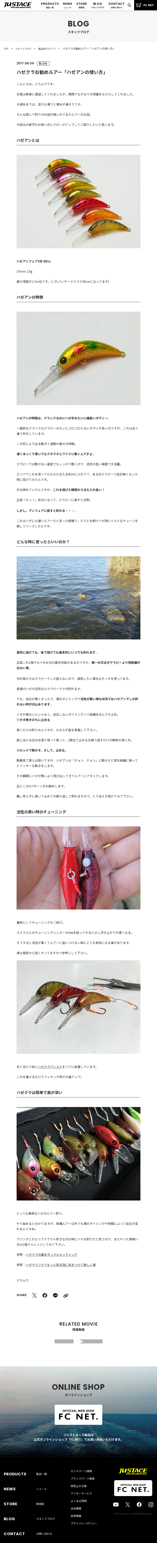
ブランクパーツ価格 (83, 1487)
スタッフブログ (45, 1507)
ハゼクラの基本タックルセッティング (51, 1254)
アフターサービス (81, 1502)
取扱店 (40, 1498)
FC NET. (145, 5)
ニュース (41, 1489)
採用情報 (76, 1524)
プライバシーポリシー (84, 1532)
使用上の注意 (79, 1494)
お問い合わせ (44, 1516)
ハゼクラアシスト (50, 1066)
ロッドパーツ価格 (81, 1479)
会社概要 (76, 1517)
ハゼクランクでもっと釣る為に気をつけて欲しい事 (61, 1264)
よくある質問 (79, 1509)
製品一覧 (41, 1479)
